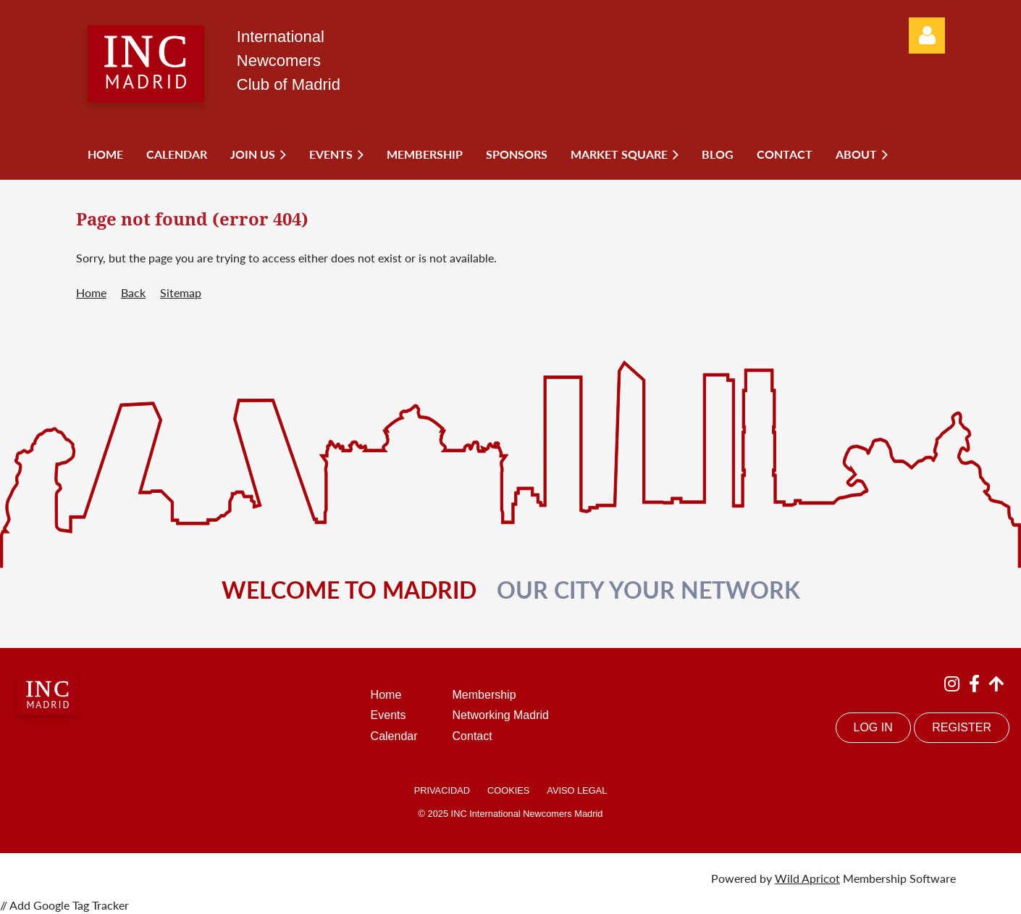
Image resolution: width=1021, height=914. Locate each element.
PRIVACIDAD (442, 790)
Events (388, 715)
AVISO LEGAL (577, 790)
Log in (927, 35)
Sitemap (180, 292)
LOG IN (873, 727)
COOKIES (508, 790)
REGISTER (961, 727)
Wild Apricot (807, 878)
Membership (484, 695)
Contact (472, 736)
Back (133, 292)
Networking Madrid (501, 715)
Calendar (394, 736)
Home (91, 292)
